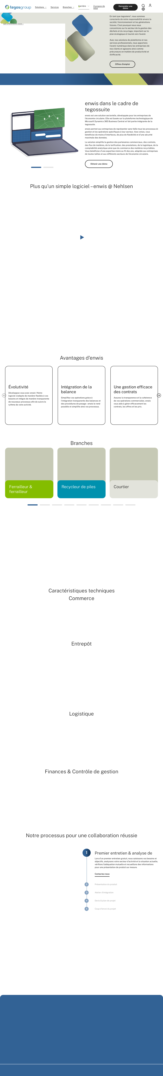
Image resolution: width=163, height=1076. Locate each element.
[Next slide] (159, 395)
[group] (29, 473)
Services (55, 7)
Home (7, 16)
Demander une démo (125, 7)
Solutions (39, 7)
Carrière (82, 7)
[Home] (18, 7)
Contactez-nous (102, 874)
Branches (67, 7)
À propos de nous (99, 7)
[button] (36, 167)
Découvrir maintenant (20, 64)
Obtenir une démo (98, 164)
